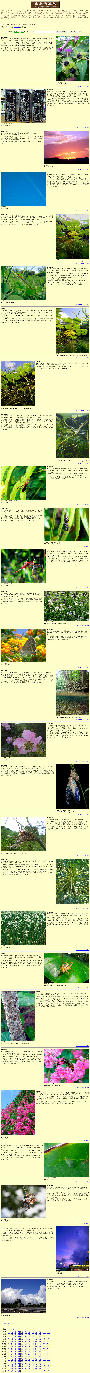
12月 (13, 1329)
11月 (9, 1329)
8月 (33, 1331)
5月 (22, 1331)
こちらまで (17, 27)
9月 (36, 1331)
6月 (26, 1331)
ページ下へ (86, 86)
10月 (40, 1331)
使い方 (81, 31)
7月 (29, 1331)
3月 (15, 1331)
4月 (19, 1331)
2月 (12, 1331)
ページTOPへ (79, 86)
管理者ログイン (8, 1323)
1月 (8, 1331)
